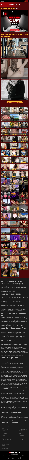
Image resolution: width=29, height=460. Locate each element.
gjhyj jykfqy (21, 439)
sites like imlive (22, 436)
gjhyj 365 (3, 430)
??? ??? (3, 445)
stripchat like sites (5, 448)
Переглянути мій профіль (14, 102)
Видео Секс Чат (5, 429)
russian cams (4, 432)
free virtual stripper (5, 433)
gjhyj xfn (3, 428)
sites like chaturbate (22, 432)
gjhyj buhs (3, 440)
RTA (12, 454)
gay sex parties (4, 438)
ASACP (14, 454)
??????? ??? (21, 430)
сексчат (2, 1)
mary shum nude (5, 436)
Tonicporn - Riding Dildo (23, 429)
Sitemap (3, 435)
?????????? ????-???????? (6, 439)
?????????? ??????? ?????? (23, 428)
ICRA (17, 454)
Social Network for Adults (24, 440)
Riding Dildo (21, 433)
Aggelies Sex (22, 435)
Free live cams (22, 438)
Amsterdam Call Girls (5, 444)
